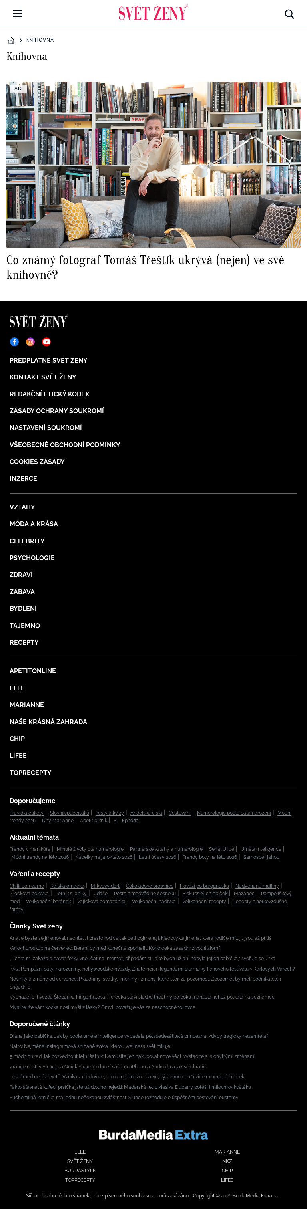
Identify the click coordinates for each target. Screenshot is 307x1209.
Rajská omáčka (67, 886)
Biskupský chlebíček (204, 893)
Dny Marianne (58, 820)
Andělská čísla (146, 813)
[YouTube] (46, 342)
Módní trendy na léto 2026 (40, 857)
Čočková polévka (30, 893)
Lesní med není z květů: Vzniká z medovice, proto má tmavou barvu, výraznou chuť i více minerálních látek (127, 1077)
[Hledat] (289, 12)
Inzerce (23, 478)
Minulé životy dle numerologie (90, 849)
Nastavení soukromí (46, 428)
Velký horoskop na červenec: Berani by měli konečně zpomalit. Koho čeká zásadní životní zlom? (115, 948)
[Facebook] (14, 342)
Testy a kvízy (110, 813)
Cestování (180, 813)
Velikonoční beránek (48, 901)
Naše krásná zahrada (48, 722)
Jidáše (100, 893)
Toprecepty (31, 773)
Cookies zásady (37, 462)
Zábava (22, 592)
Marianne (27, 705)
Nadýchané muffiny (257, 886)
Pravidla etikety (27, 813)
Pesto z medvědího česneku (145, 893)
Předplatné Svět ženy (49, 360)
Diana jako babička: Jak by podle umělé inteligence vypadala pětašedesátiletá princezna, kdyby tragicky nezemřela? (139, 1036)
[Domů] (153, 12)
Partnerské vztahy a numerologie (166, 849)
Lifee (18, 755)
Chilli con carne (27, 886)
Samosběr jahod (261, 857)
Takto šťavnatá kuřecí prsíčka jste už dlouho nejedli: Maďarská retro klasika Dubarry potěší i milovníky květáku (130, 1087)
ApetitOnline (33, 671)
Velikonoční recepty (204, 901)
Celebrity (27, 541)
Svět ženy (80, 1161)
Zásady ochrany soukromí (57, 411)
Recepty (24, 642)
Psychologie (32, 558)
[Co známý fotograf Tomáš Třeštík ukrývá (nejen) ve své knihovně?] (153, 181)
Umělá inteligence (261, 849)
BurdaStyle (80, 1170)
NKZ (227, 1161)
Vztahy (22, 507)
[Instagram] (30, 342)
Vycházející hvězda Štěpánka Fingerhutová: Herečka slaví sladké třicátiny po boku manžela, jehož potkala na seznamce (142, 997)
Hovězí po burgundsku (204, 886)
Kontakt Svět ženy (43, 377)
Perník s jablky (71, 893)
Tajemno (25, 626)
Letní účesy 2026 (157, 857)
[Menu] (18, 14)
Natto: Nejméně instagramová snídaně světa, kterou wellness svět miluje (90, 1046)
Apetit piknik (93, 820)
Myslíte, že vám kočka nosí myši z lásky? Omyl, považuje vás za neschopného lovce (102, 1007)
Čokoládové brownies (149, 886)
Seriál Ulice (221, 849)
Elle (17, 688)
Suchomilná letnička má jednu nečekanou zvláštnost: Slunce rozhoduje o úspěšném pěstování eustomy (124, 1097)
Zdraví (21, 575)
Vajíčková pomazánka (101, 901)
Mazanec (244, 893)
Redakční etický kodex (49, 394)
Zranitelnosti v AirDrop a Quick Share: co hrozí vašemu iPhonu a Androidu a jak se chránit (108, 1067)
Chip (17, 739)
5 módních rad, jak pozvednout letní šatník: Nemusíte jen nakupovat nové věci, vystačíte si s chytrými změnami (132, 1056)
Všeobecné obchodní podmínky (65, 445)
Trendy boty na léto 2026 (210, 857)
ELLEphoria (126, 820)
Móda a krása (34, 524)
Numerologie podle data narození (234, 813)
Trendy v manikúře (30, 849)
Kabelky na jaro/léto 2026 (103, 857)
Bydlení (23, 608)
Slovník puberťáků (69, 813)
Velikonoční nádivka (154, 901)
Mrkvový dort (105, 886)
